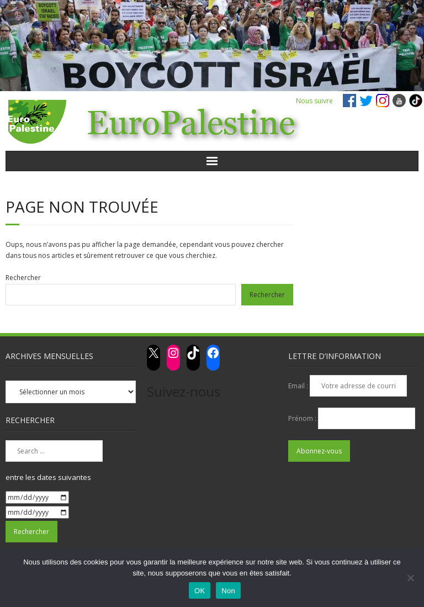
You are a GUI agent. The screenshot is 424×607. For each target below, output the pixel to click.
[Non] (410, 577)
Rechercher (23, 277)
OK (199, 591)
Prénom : (303, 418)
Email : (299, 385)
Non (228, 591)
